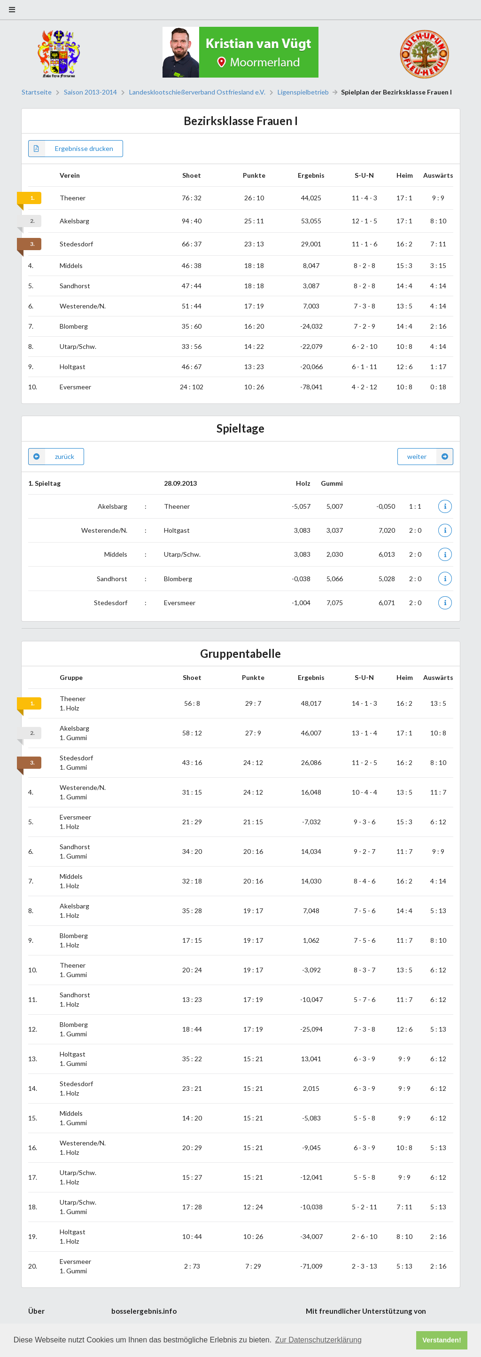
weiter (430, 456)
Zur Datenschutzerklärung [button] (318, 1340)
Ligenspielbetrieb (303, 92)
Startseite (37, 92)
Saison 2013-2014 (90, 92)
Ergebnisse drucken (70, 148)
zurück (51, 456)
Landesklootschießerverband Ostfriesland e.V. (197, 92)
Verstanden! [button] (441, 1340)
